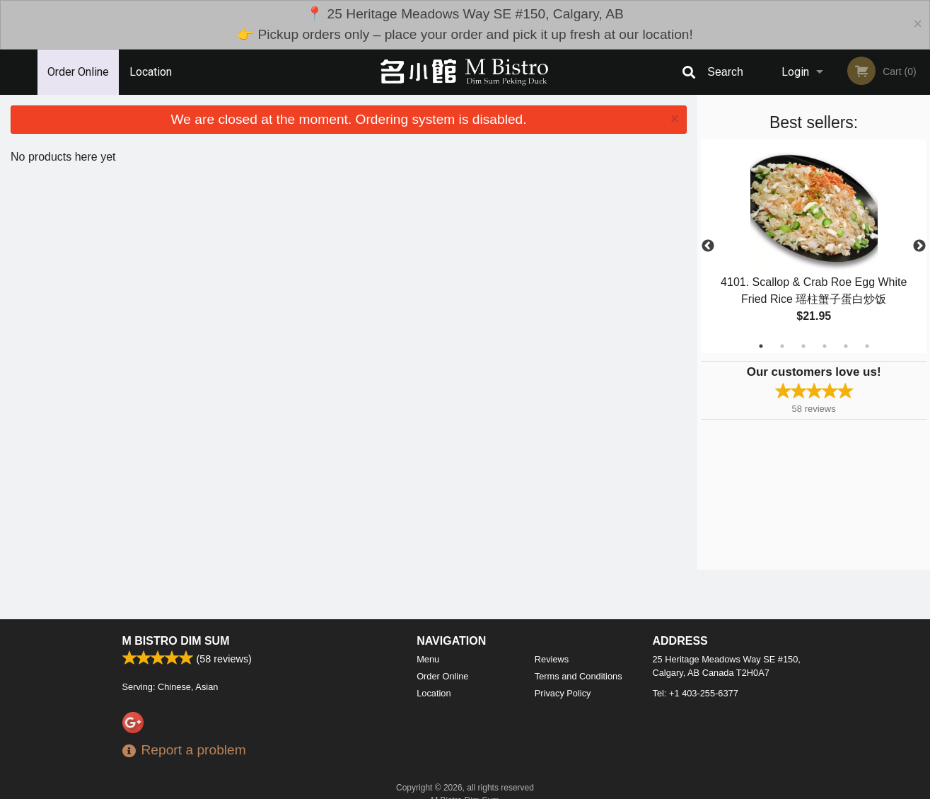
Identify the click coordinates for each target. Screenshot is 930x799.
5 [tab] (846, 346)
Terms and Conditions (578, 676)
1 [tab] (761, 346)
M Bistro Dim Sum (176, 641)
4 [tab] (825, 346)
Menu (428, 659)
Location (150, 72)
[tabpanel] (813, 246)
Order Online (78, 72)
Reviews (552, 659)
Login (795, 72)
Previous (708, 246)
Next (919, 246)
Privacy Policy (563, 693)
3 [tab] (803, 346)
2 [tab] (782, 346)
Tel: (695, 693)
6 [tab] (867, 346)
